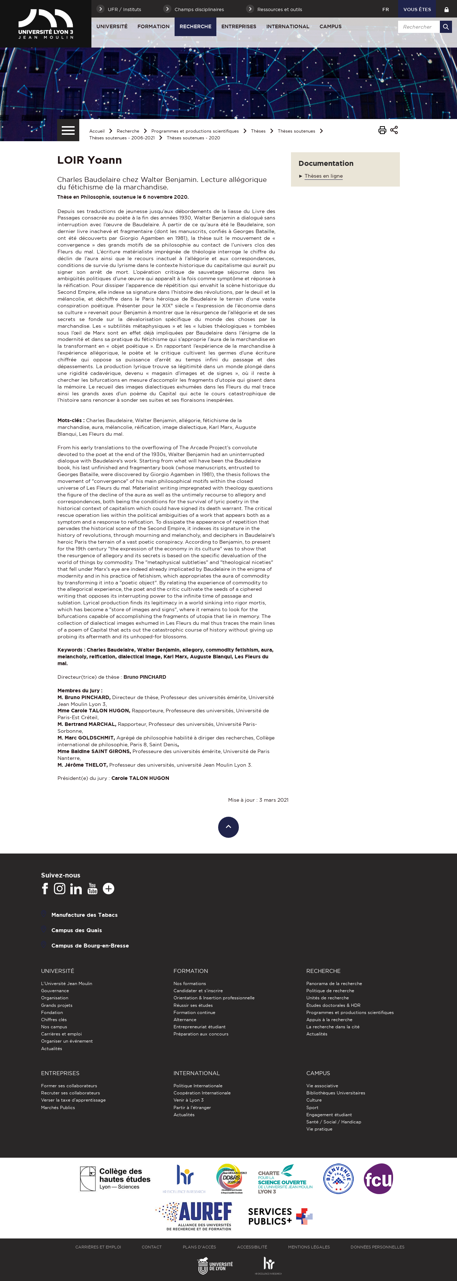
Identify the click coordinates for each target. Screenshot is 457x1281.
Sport (312, 1107)
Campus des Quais (76, 930)
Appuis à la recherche (329, 1019)
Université (111, 26)
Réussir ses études (193, 1005)
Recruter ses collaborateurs (70, 1092)
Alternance (185, 1019)
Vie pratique (319, 1129)
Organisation (54, 997)
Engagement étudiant (329, 1114)
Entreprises (238, 26)
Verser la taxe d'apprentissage (73, 1100)
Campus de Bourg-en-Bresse (90, 946)
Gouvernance (55, 990)
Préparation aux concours (201, 1034)
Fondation (52, 1012)
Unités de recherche (327, 997)
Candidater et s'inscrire (198, 990)
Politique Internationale (198, 1085)
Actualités (51, 1048)
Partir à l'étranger (192, 1107)
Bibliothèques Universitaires (335, 1092)
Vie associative (322, 1085)
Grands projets (56, 1005)
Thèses (258, 131)
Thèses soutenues (296, 131)
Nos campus (54, 1026)
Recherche (195, 26)
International (288, 26)
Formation (153, 26)
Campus (331, 26)
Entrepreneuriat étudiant (200, 1026)
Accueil (97, 131)
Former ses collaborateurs (69, 1085)
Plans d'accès (199, 1247)
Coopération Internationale (202, 1092)
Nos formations (190, 983)
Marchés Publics (58, 1107)
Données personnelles (378, 1247)
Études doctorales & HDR (333, 1005)
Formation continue (194, 1012)
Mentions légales (309, 1247)
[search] (424, 27)
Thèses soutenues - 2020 (193, 137)
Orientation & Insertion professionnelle (214, 997)
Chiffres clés (54, 1019)
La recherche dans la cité (333, 1026)
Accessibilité (252, 1247)
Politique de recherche (330, 990)
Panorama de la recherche (334, 983)
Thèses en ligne (324, 176)
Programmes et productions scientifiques (195, 131)
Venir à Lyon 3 (189, 1100)
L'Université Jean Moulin (66, 983)
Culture (314, 1100)
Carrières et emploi (61, 1034)
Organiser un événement (67, 1041)
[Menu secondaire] (68, 130)
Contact (152, 1247)
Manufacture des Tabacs (84, 915)
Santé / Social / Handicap (333, 1121)
